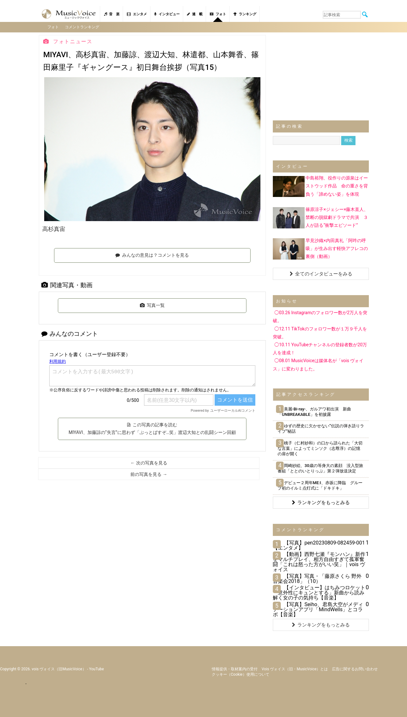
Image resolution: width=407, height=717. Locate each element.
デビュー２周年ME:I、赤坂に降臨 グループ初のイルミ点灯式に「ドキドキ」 (320, 485)
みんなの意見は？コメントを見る (152, 254)
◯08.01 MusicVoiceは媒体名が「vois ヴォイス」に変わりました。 (318, 364)
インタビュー (167, 14)
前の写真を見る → (148, 473)
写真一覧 (152, 305)
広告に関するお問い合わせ (355, 668)
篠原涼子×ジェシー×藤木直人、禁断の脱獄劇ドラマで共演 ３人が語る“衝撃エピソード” (337, 216)
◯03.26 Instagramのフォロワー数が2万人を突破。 (320, 316)
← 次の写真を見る (148, 462)
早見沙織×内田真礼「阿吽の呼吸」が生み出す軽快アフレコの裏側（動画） (337, 247)
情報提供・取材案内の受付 (235, 668)
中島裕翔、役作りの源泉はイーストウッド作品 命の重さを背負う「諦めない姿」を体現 (337, 185)
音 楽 (112, 14)
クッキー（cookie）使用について (240, 674)
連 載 (195, 14)
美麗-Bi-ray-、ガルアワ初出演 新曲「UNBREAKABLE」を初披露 (314, 411)
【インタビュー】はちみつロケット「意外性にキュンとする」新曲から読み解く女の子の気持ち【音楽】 (319, 592)
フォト (218, 14)
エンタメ (137, 14)
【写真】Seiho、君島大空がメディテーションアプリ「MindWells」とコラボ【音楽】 (318, 609)
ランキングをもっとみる (321, 502)
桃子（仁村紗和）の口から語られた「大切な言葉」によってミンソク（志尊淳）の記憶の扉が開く (320, 448)
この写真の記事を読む (152, 428)
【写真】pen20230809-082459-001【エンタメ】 (319, 544)
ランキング (244, 14)
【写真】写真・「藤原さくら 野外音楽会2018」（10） (317, 578)
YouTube (96, 668)
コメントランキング (83, 26)
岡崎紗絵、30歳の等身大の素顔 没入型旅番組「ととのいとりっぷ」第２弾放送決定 (320, 468)
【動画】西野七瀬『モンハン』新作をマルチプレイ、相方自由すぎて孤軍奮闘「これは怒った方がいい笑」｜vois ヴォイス (319, 561)
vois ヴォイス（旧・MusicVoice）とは (295, 668)
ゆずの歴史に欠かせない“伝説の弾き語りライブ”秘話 (321, 428)
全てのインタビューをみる (321, 273)
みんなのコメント (69, 333)
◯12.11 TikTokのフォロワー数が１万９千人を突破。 (320, 332)
